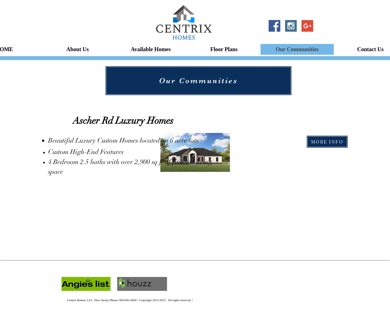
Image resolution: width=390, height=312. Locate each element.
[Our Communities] (198, 80)
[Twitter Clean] (324, 26)
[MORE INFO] (327, 141)
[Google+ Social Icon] (307, 26)
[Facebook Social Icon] (274, 26)
